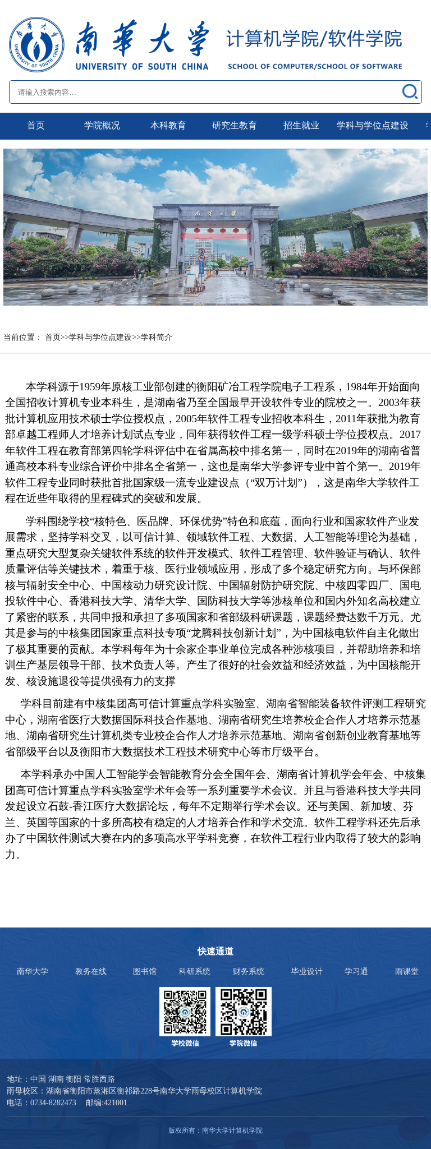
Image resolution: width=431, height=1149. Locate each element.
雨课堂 (407, 971)
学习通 (356, 971)
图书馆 (145, 971)
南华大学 (32, 971)
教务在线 (91, 971)
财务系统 (248, 971)
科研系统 (194, 971)
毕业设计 (307, 971)
